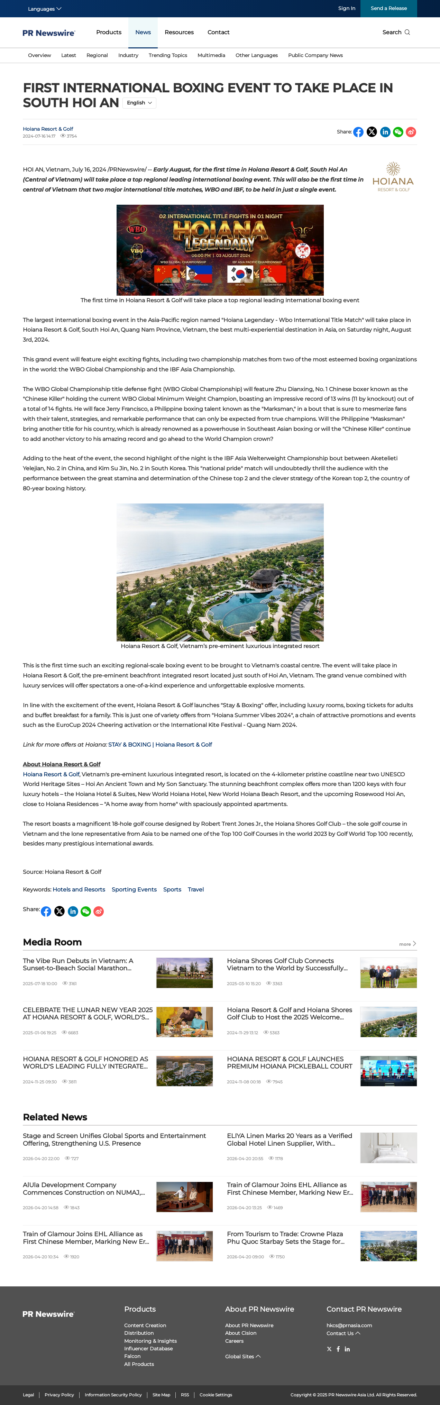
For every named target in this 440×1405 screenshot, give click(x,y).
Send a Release (389, 8)
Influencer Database (148, 1349)
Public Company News (315, 55)
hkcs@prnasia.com (349, 1325)
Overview (39, 55)
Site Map (161, 1394)
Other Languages (257, 55)
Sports (172, 889)
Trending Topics (168, 55)
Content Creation (145, 1325)
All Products (139, 1364)
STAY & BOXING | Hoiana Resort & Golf (160, 744)
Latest (68, 55)
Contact (219, 32)
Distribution (139, 1333)
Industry (128, 55)
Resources (179, 32)
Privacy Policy (59, 1394)
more (408, 944)
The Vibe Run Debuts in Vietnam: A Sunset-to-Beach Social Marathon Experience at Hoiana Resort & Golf (78, 965)
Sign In (346, 8)
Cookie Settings (216, 1394)
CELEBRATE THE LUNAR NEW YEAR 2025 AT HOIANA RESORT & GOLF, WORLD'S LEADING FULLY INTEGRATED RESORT (88, 1014)
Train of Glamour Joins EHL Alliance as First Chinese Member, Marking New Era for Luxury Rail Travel (290, 1189)
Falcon (132, 1356)
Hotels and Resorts (79, 889)
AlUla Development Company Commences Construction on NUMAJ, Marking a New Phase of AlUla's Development (82, 1189)
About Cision (240, 1333)
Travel (196, 889)
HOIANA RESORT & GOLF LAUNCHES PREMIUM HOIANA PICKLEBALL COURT (289, 1063)
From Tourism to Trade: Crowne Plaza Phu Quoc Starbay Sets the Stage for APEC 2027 (285, 1238)
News (143, 32)
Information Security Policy (113, 1394)
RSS (185, 1394)
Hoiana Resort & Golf (48, 129)
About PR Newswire (259, 1309)
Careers (234, 1341)
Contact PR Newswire (364, 1309)
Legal (28, 1394)
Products (108, 32)
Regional (97, 55)
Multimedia (211, 55)
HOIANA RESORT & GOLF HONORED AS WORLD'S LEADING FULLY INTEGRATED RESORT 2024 (86, 1063)
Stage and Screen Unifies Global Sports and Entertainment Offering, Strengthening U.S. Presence (114, 1140)
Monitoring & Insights (150, 1341)
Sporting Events (134, 889)
